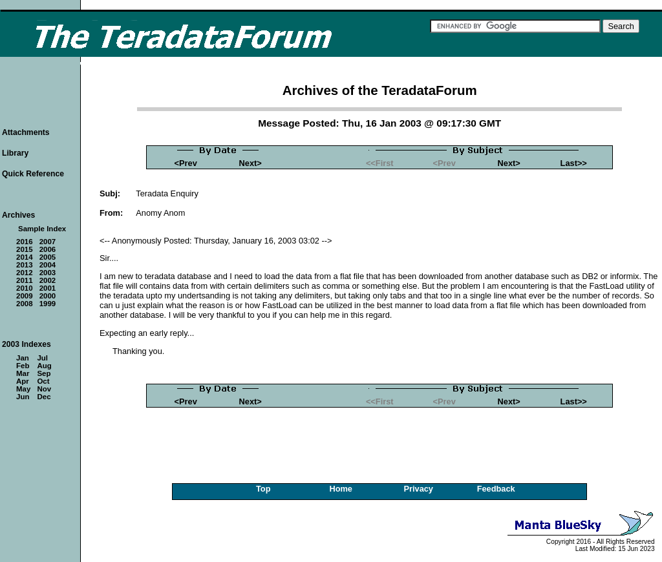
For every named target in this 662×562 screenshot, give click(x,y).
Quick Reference (33, 173)
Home (340, 489)
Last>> (574, 163)
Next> (250, 163)
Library (15, 153)
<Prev (186, 163)
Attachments (26, 132)
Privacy (418, 489)
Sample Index (42, 229)
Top (263, 489)
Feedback (496, 489)
